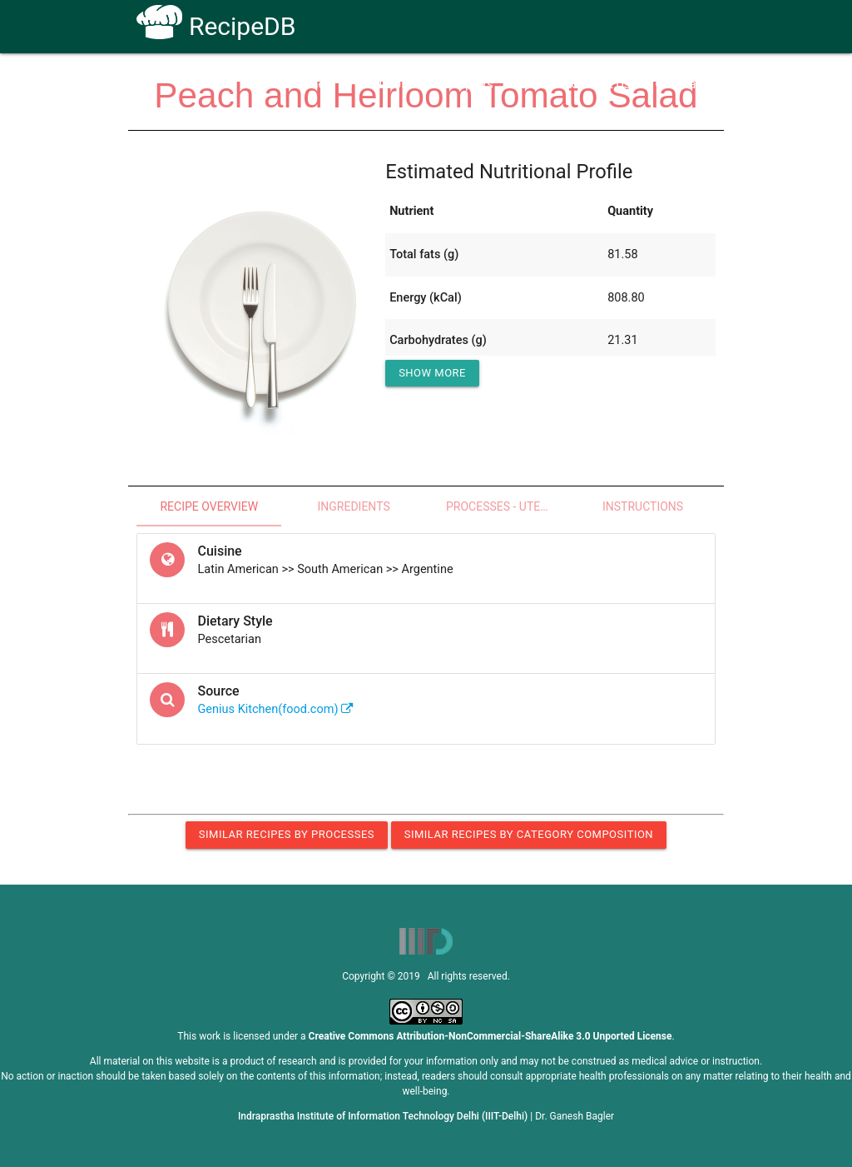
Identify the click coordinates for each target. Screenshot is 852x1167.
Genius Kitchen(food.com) (275, 709)
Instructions (642, 506)
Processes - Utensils (508, 506)
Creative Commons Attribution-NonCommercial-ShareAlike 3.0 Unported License (490, 1036)
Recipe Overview (209, 506)
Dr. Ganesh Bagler (574, 1116)
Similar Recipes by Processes (286, 834)
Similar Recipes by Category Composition (528, 834)
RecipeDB (215, 26)
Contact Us (600, 84)
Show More (432, 373)
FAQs (532, 84)
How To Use (381, 84)
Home (308, 84)
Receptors (465, 84)
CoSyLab (678, 84)
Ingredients (353, 506)
